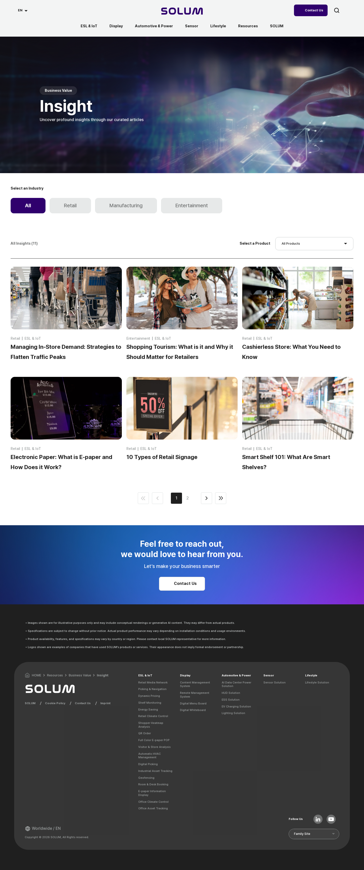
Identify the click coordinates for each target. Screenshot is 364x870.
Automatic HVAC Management (149, 755)
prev (157, 498)
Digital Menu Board (193, 703)
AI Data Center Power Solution (236, 684)
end (220, 498)
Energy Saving (148, 709)
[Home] (182, 12)
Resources (248, 26)
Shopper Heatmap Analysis (150, 724)
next (206, 498)
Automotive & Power (154, 26)
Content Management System (195, 684)
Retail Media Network (153, 682)
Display (116, 26)
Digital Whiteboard (193, 710)
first (143, 498)
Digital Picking (148, 764)
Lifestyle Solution (317, 682)
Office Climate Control (153, 802)
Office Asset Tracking (153, 808)
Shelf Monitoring (149, 702)
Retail (70, 205)
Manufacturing (126, 205)
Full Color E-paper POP (154, 740)
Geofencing (146, 778)
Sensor (191, 26)
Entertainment (191, 205)
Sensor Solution (274, 682)
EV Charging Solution (236, 706)
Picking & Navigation (152, 689)
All (28, 205)
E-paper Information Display (152, 793)
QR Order (144, 733)
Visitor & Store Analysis (154, 747)
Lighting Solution (233, 713)
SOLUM (276, 26)
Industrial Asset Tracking (155, 771)
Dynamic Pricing (149, 696)
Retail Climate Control (153, 716)
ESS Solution (231, 699)
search (337, 10)
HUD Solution (231, 693)
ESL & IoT (89, 26)
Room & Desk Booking (153, 784)
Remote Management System (194, 694)
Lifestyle (218, 26)
